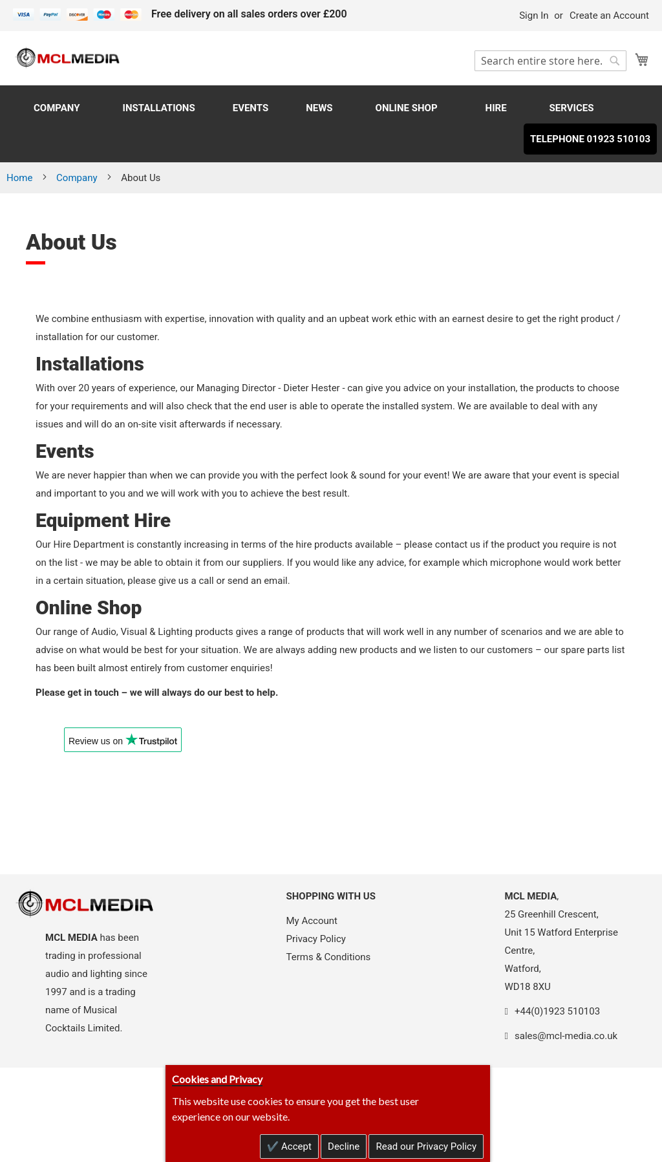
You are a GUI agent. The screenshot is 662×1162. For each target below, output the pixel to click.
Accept (295, 1146)
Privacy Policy (316, 939)
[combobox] (550, 60)
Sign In (533, 15)
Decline (343, 1146)
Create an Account (609, 15)
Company (78, 178)
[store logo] (68, 57)
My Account (311, 921)
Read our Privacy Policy (426, 1146)
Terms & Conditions (328, 957)
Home (20, 178)
